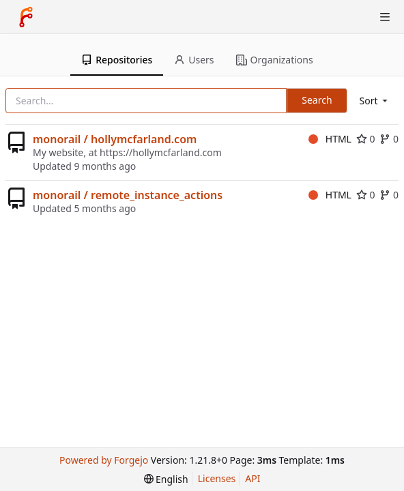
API (252, 478)
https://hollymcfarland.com (161, 152)
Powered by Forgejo (103, 459)
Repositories (116, 59)
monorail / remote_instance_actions (127, 195)
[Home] (26, 17)
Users (194, 59)
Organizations (274, 59)
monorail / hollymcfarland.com (115, 139)
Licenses (217, 478)
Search (317, 99)
